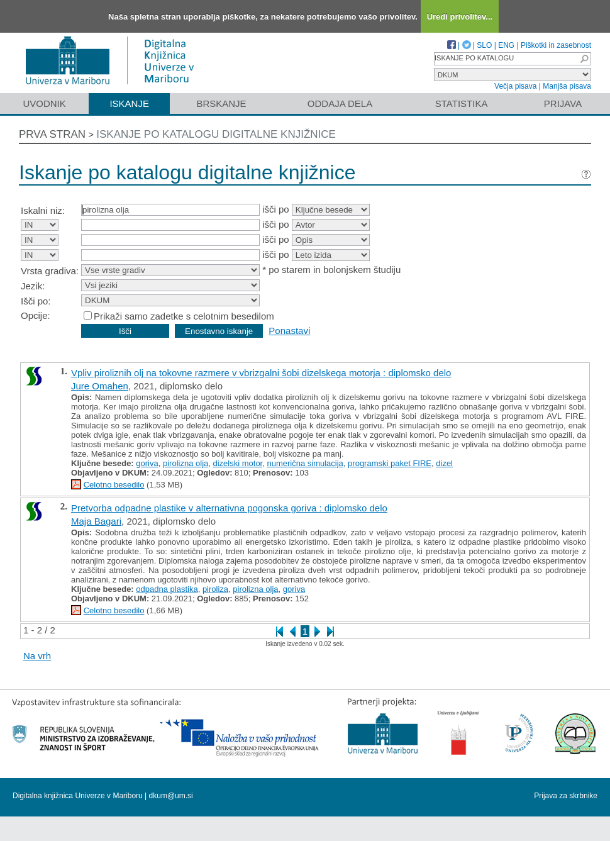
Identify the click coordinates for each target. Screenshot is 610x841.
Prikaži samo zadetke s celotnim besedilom (184, 316)
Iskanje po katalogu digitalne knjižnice (216, 134)
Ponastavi (289, 330)
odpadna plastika (166, 589)
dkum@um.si (171, 795)
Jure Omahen (99, 386)
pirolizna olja (185, 463)
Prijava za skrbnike (565, 795)
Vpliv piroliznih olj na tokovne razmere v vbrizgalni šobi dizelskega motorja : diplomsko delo (261, 372)
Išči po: (36, 301)
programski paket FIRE (389, 463)
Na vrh (37, 655)
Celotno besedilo (114, 484)
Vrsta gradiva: (50, 270)
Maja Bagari (96, 521)
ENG (506, 45)
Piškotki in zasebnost (556, 45)
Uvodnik (44, 103)
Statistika (461, 103)
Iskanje (129, 103)
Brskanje (221, 103)
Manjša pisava (567, 86)
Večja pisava (515, 86)
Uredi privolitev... (460, 16)
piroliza (215, 589)
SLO (484, 45)
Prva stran (52, 134)
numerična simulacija (305, 463)
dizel (444, 463)
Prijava (563, 103)
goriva (147, 463)
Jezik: (33, 286)
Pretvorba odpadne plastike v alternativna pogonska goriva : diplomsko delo (229, 508)
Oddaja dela (340, 103)
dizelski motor (237, 463)
